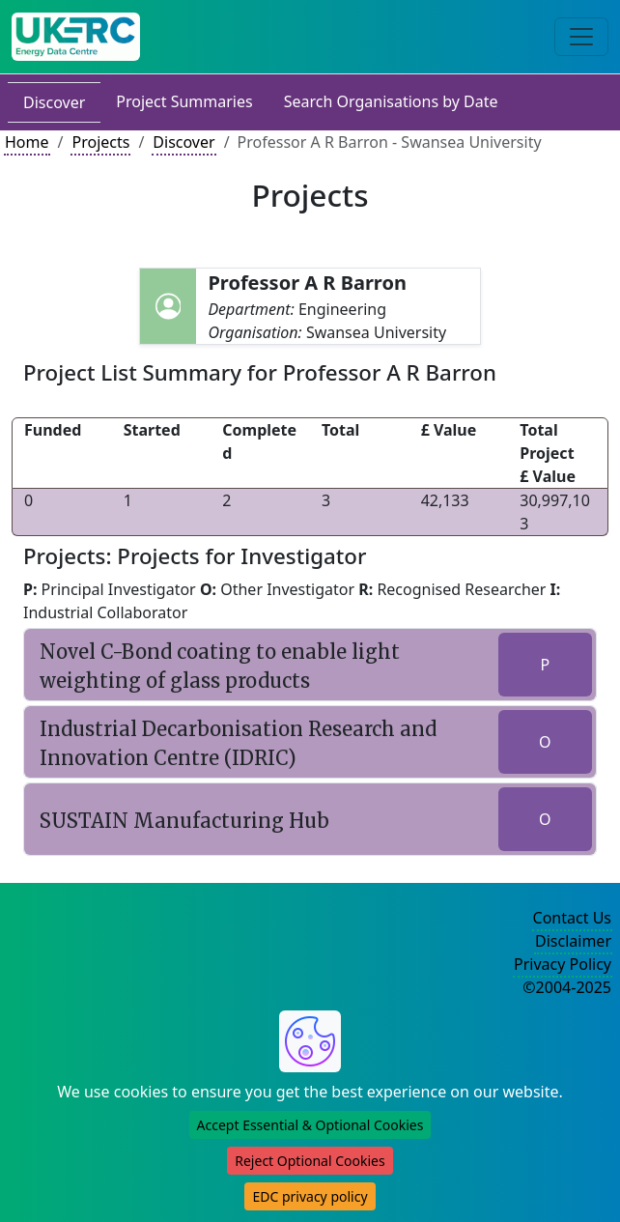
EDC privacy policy (309, 1196)
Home (27, 142)
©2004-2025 (566, 987)
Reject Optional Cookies (309, 1160)
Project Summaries (184, 101)
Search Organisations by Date (391, 101)
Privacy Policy (562, 964)
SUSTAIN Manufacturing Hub (184, 821)
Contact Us (572, 917)
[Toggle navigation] (581, 36)
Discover (54, 102)
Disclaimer (573, 941)
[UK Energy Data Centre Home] (76, 37)
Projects (100, 142)
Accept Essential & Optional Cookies (310, 1125)
